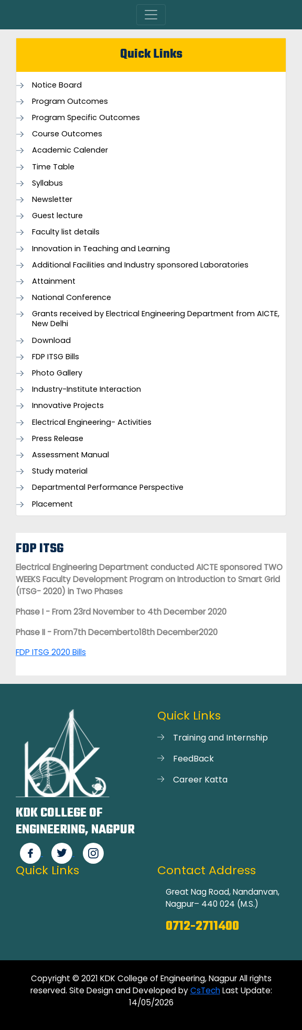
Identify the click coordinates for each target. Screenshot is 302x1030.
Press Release (57, 439)
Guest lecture (57, 216)
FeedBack (193, 759)
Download (51, 341)
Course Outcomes (67, 134)
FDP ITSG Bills (55, 357)
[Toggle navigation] (151, 14)
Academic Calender (70, 150)
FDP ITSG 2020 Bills (51, 652)
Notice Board (57, 85)
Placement (52, 504)
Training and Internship (220, 738)
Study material (60, 471)
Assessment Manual (70, 455)
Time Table (53, 167)
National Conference (71, 298)
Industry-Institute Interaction (86, 389)
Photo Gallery (57, 373)
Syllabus (47, 183)
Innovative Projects (68, 406)
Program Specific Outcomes (86, 118)
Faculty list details (66, 232)
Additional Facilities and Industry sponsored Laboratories (140, 265)
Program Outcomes (70, 101)
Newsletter (52, 200)
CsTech (205, 990)
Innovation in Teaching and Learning (101, 249)
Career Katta (200, 780)
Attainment (54, 281)
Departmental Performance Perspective (108, 487)
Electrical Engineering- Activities (92, 422)
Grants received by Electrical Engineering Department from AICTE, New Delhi (155, 319)
